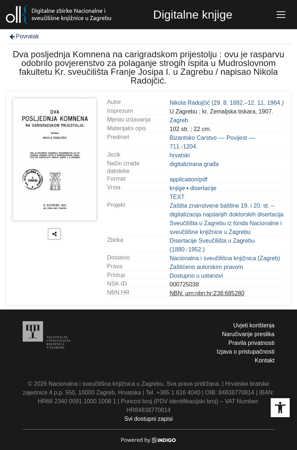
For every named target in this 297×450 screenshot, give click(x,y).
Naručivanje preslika (248, 334)
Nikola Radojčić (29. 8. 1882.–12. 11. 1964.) (226, 103)
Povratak (23, 36)
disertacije (203, 188)
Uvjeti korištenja (254, 325)
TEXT (177, 197)
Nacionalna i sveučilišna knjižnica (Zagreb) (225, 258)
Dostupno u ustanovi (196, 276)
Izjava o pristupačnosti (245, 352)
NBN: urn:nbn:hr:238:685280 (207, 293)
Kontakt (264, 360)
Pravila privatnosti (251, 343)
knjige (177, 188)
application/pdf (188, 179)
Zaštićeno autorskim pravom (206, 267)
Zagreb (179, 120)
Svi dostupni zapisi (148, 419)
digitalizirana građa (194, 164)
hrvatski (180, 155)
